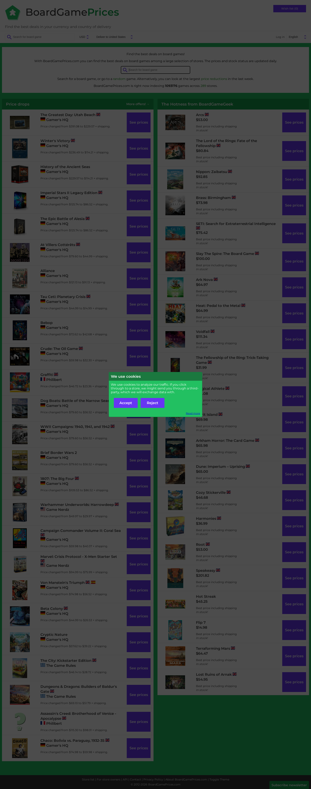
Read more (193, 413)
